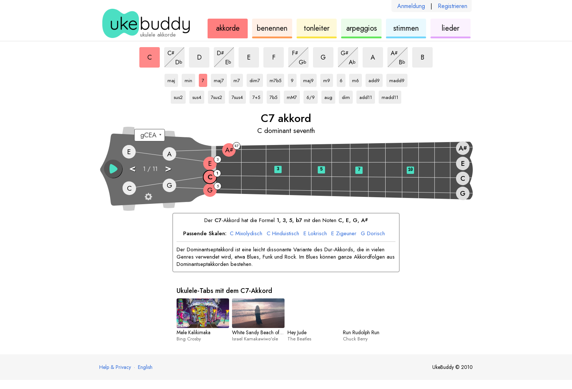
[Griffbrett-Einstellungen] (148, 196)
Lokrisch (315, 233)
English (145, 367)
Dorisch (373, 233)
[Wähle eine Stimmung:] (149, 135)
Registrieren (452, 6)
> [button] (168, 168)
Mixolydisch (246, 233)
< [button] (132, 168)
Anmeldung (411, 6)
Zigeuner (343, 233)
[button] (113, 169)
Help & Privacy (115, 367)
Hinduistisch (283, 233)
